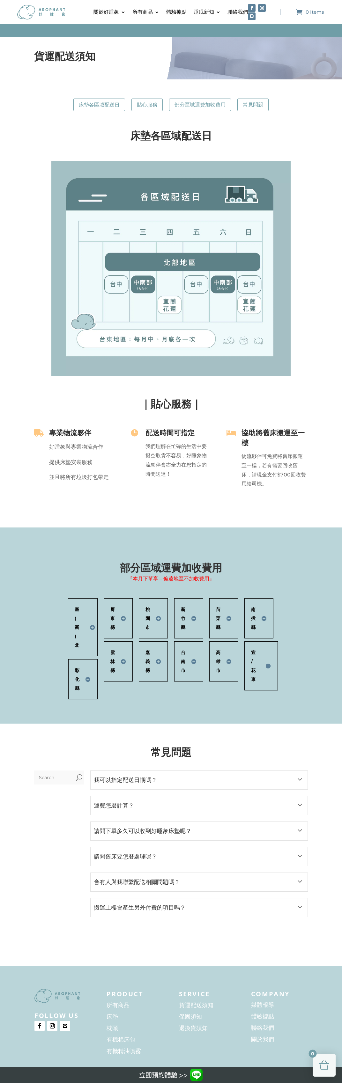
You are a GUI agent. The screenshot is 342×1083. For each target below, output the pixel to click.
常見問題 (253, 105)
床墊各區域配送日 (99, 105)
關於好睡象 (106, 12)
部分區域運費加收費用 (200, 105)
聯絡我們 (237, 12)
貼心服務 (147, 105)
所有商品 (142, 12)
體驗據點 (176, 12)
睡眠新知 (204, 12)
